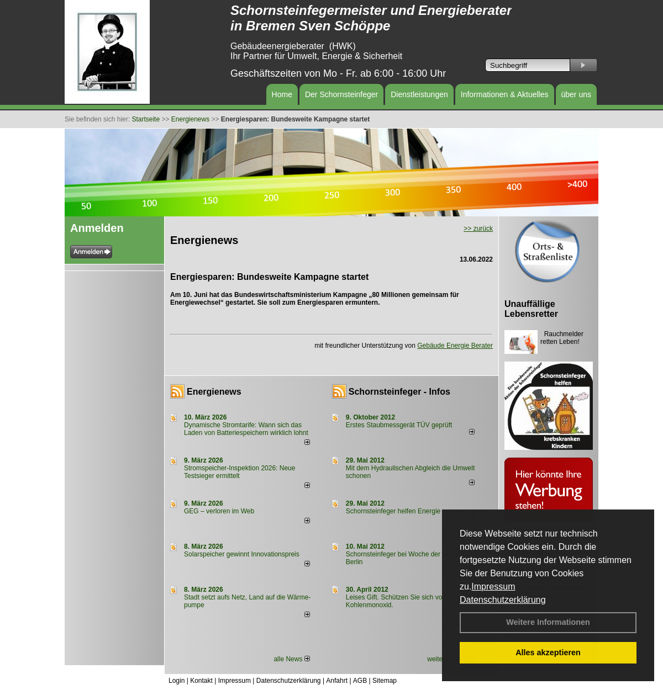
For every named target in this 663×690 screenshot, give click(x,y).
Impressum (493, 586)
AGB (360, 680)
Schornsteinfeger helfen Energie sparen (404, 511)
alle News (291, 659)
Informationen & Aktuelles (505, 94)
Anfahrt (337, 680)
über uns (576, 94)
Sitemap (384, 680)
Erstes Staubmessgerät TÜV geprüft (399, 425)
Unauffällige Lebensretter (531, 309)
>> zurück (478, 228)
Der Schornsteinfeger (341, 94)
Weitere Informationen (548, 622)
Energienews (214, 391)
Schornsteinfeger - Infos (399, 391)
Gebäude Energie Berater (455, 345)
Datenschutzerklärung (503, 599)
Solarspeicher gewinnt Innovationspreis (241, 554)
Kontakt (201, 680)
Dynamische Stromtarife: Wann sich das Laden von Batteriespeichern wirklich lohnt (246, 429)
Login (177, 680)
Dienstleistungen (419, 94)
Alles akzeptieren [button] (548, 652)
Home (282, 94)
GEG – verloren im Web (219, 511)
